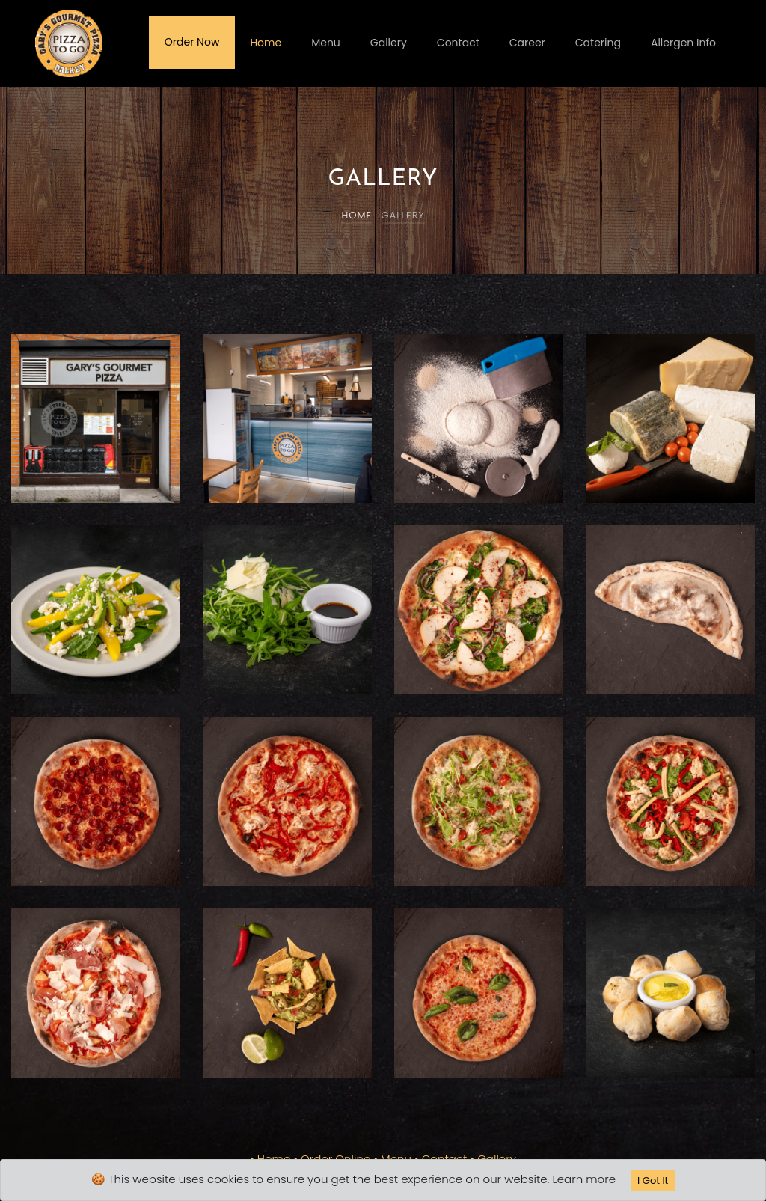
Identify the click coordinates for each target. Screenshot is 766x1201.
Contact (458, 42)
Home (265, 42)
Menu (325, 42)
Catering (598, 42)
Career (527, 42)
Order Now (192, 41)
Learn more (584, 1179)
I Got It (652, 1180)
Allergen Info (683, 42)
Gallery (388, 42)
